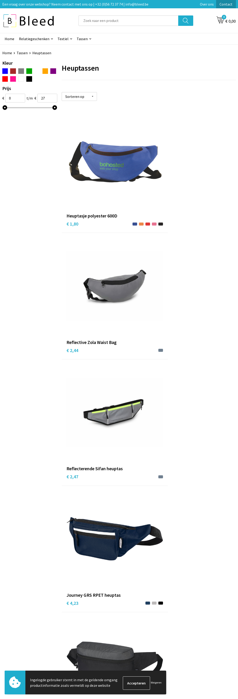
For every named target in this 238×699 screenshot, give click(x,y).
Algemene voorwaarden (201, 613)
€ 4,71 (72, 441)
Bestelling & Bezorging (143, 620)
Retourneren (135, 634)
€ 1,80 (72, 181)
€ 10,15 (73, 532)
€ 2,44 (130, 181)
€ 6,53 (188, 441)
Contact (226, 4)
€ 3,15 (72, 350)
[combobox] (128, 20)
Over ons (207, 4)
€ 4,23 (72, 266)
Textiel (63, 38)
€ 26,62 (132, 532)
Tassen (82, 38)
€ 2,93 (188, 266)
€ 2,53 (130, 273)
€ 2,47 (188, 181)
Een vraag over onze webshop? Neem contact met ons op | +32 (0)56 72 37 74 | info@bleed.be (75, 4)
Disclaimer (190, 634)
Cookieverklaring (195, 620)
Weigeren (156, 683)
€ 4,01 (188, 357)
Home (9, 38)
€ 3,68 (130, 357)
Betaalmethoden (138, 627)
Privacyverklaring (196, 627)
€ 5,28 (130, 448)
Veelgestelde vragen (83, 620)
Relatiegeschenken (34, 38)
